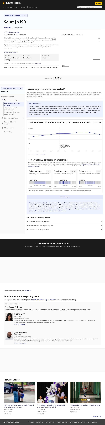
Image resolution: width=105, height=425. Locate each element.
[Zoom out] (99, 41)
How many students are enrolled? (12, 104)
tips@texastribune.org (39, 300)
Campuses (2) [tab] (18, 28)
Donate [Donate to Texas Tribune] (99, 3)
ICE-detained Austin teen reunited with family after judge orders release (19, 406)
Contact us (27, 291)
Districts (23, 7)
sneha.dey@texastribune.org (21, 318)
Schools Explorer (10, 7)
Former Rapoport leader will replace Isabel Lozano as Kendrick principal (51, 406)
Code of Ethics (74, 422)
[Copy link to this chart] (98, 122)
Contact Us (39, 422)
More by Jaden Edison (20, 343)
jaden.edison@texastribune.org (22, 336)
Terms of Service (62, 422)
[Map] (81, 51)
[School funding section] (13, 128)
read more (52, 300)
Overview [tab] (7, 28)
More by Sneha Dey (19, 324)
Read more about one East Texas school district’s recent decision (49, 203)
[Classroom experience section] (13, 118)
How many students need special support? (12, 113)
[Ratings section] (13, 132)
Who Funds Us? (50, 422)
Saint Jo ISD (33, 7)
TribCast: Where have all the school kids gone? (85, 405)
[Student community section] (13, 100)
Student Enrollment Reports (39, 154)
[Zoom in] (99, 38)
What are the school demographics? (10, 109)
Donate (94, 422)
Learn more (38, 63)
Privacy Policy (85, 422)
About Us (31, 422)
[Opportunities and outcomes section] (13, 123)
